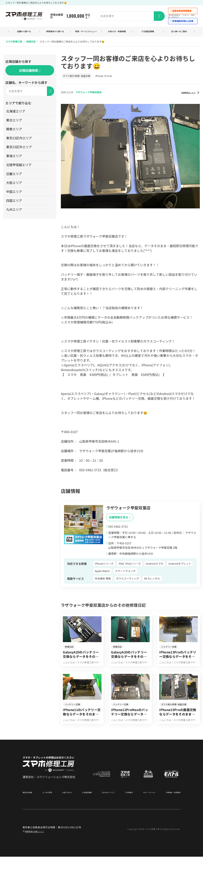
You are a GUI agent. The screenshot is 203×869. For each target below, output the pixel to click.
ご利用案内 (126, 804)
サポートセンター (145, 804)
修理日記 (31, 45)
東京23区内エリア (19, 141)
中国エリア (14, 195)
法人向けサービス (106, 804)
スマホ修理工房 (14, 45)
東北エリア (14, 124)
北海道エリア (16, 115)
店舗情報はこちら (184, 96)
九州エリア (14, 213)
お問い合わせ (66, 804)
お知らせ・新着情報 (117, 33)
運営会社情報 (30, 804)
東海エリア (14, 159)
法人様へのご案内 (179, 33)
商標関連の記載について (39, 843)
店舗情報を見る (120, 521)
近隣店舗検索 (29, 74)
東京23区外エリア (19, 150)
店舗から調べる (24, 33)
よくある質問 (48, 804)
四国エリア (14, 204)
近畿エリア (14, 177)
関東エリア (14, 133)
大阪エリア (14, 186)
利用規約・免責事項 (169, 804)
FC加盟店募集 (148, 33)
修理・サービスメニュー (86, 34)
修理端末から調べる (55, 33)
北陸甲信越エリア (19, 168)
